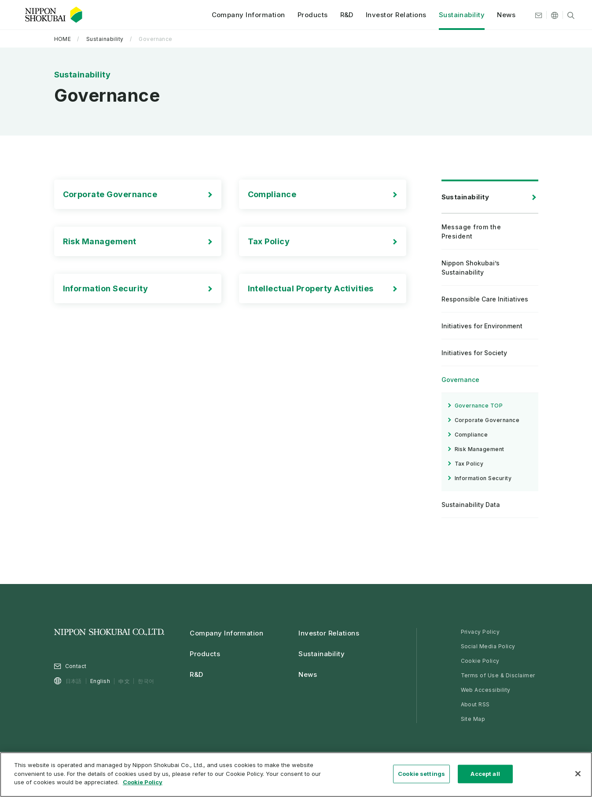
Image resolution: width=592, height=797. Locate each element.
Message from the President (471, 231)
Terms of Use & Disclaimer (498, 675)
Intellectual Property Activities (311, 288)
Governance (460, 379)
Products (308, 15)
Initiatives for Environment (481, 326)
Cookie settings (421, 773)
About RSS (475, 704)
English (100, 681)
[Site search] (566, 15)
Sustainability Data (470, 504)
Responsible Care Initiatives (484, 299)
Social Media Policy (488, 646)
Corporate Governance (110, 194)
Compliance (272, 194)
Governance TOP (479, 405)
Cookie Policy (480, 660)
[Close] (578, 773)
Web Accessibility (486, 690)
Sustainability (457, 15)
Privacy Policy (480, 631)
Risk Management (99, 241)
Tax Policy (269, 241)
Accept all (485, 773)
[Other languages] (550, 15)
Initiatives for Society (474, 352)
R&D (342, 15)
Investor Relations (391, 15)
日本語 (74, 681)
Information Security (105, 288)
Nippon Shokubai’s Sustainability (470, 267)
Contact (76, 666)
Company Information (243, 15)
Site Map (473, 719)
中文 (123, 681)
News (502, 15)
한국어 (146, 681)
